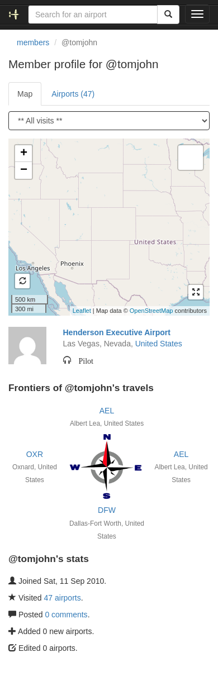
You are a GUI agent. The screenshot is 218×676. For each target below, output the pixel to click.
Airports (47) (72, 93)
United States (158, 343)
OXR (34, 454)
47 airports (62, 597)
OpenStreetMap (151, 310)
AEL (106, 410)
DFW (107, 510)
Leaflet (82, 310)
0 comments (66, 614)
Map (24, 93)
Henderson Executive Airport (116, 332)
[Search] (168, 14)
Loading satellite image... (107, 227)
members (33, 42)
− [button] (23, 170)
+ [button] (23, 153)
